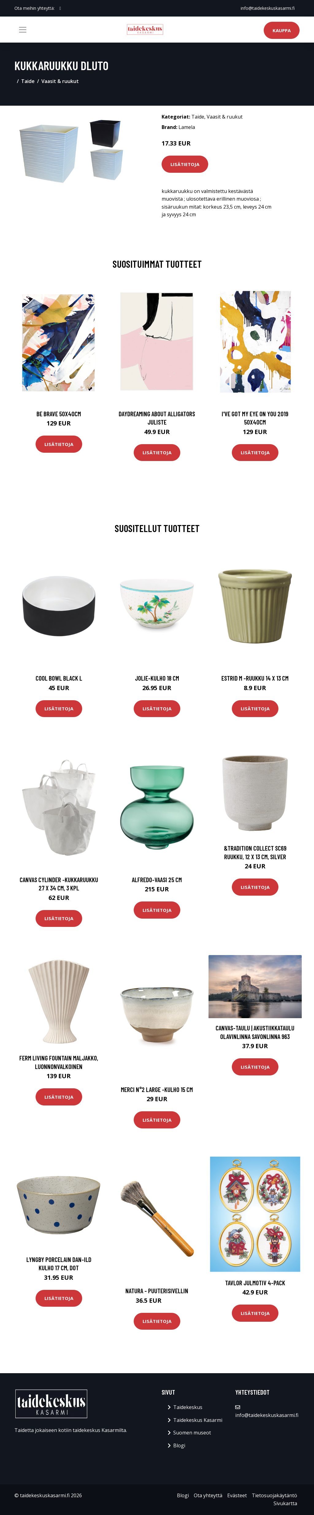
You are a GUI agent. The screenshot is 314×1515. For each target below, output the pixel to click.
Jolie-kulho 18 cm (157, 678)
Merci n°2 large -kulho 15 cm (157, 1089)
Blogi (179, 1445)
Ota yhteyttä (208, 1495)
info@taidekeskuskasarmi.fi (268, 8)
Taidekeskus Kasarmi (197, 1420)
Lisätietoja (184, 164)
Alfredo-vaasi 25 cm (157, 879)
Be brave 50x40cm (58, 413)
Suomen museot (192, 1432)
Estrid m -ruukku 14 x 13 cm (255, 678)
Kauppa (282, 30)
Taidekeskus (187, 1407)
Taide (28, 81)
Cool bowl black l (59, 678)
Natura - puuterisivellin (156, 1290)
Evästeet (237, 1495)
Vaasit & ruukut (60, 81)
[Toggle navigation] (22, 30)
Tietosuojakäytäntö (274, 1495)
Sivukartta (285, 1503)
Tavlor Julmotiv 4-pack (255, 1282)
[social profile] (60, 8)
